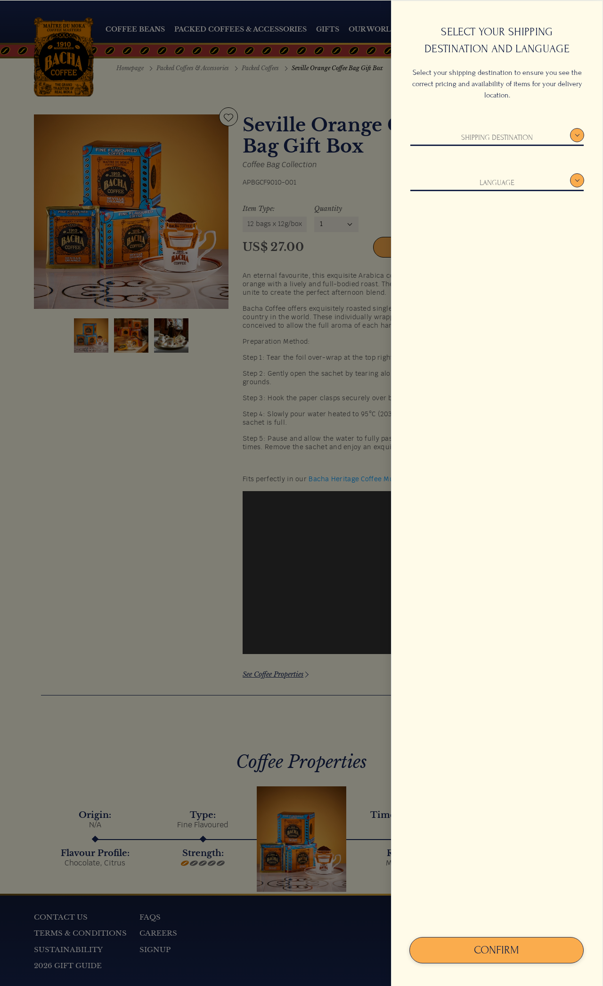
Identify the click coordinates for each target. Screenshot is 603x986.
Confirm (496, 949)
